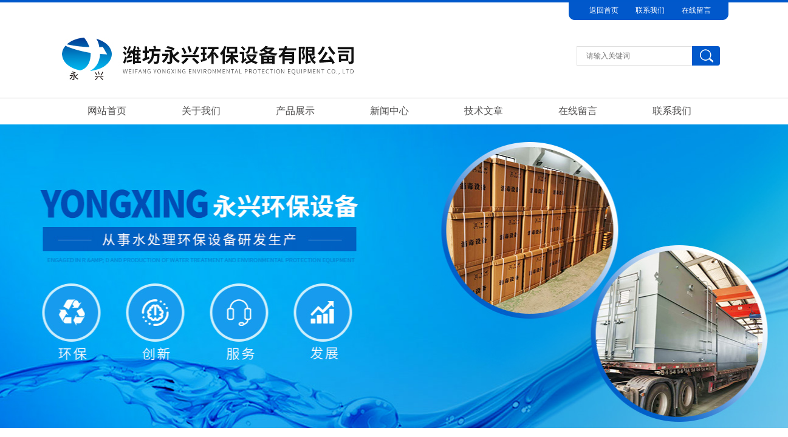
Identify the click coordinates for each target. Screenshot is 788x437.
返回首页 (603, 10)
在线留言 (696, 10)
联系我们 (650, 10)
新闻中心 (389, 111)
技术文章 (483, 111)
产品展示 (295, 111)
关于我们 (201, 111)
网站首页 (106, 111)
